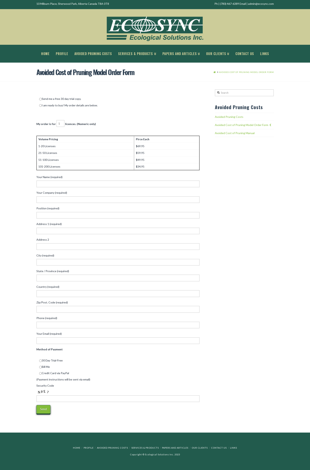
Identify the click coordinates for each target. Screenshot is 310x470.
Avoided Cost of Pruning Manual (235, 133)
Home (76, 447)
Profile (89, 447)
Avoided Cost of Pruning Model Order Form (241, 125)
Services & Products (145, 447)
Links (233, 447)
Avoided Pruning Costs (229, 116)
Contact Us (219, 447)
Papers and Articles (175, 447)
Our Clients (200, 447)
